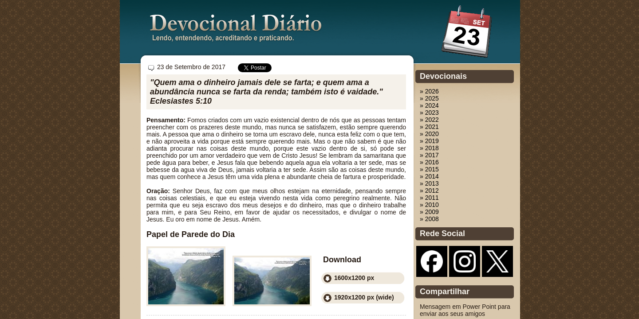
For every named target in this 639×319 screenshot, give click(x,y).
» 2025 (429, 98)
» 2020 (429, 133)
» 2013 (429, 183)
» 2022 (429, 119)
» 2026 (429, 91)
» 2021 (429, 126)
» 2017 (429, 155)
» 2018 (429, 148)
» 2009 (429, 211)
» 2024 (429, 105)
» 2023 (429, 112)
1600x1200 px (354, 277)
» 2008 (429, 218)
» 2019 (429, 140)
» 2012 (429, 190)
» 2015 (429, 169)
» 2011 (429, 197)
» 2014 (429, 176)
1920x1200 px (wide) (364, 297)
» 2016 (429, 162)
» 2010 (429, 204)
